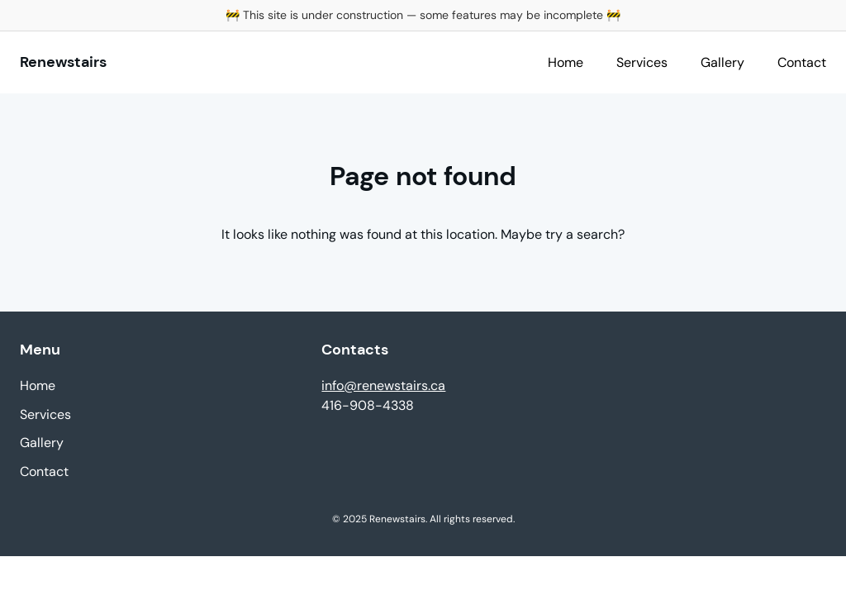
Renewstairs (63, 62)
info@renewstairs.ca (383, 385)
